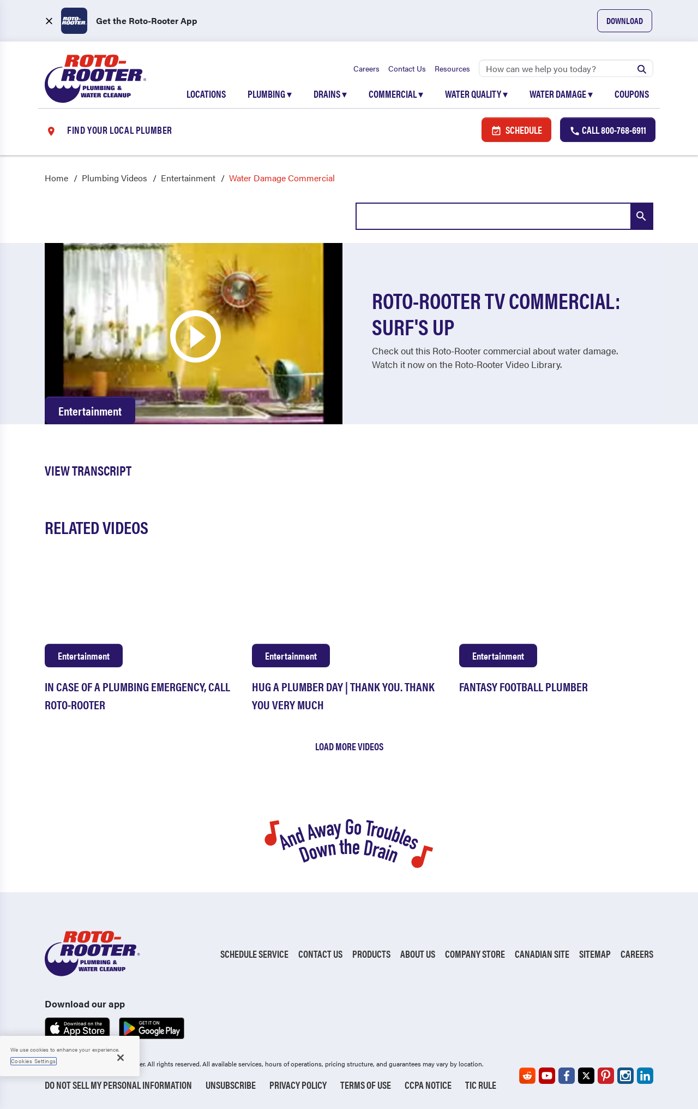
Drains (330, 93)
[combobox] (504, 216)
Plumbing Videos (114, 177)
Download (624, 20)
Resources (452, 68)
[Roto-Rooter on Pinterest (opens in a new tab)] (606, 1076)
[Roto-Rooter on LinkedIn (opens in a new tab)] (645, 1076)
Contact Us (407, 68)
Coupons (632, 93)
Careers (366, 68)
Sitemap (595, 953)
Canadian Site (542, 953)
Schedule (516, 130)
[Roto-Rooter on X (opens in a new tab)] (586, 1076)
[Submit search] (642, 68)
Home (56, 177)
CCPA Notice (428, 1085)
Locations (206, 93)
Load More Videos (349, 746)
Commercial (396, 93)
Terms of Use (365, 1085)
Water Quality (476, 93)
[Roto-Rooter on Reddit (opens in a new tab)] (527, 1076)
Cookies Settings (33, 1061)
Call (607, 129)
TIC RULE (480, 1085)
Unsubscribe (231, 1085)
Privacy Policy (298, 1085)
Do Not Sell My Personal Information (118, 1085)
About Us (417, 953)
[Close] (121, 1058)
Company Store (475, 953)
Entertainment (188, 177)
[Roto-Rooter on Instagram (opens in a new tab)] (625, 1076)
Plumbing (270, 93)
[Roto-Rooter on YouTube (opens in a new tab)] (547, 1076)
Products (371, 953)
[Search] (566, 68)
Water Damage (561, 93)
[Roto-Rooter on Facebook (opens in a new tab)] (566, 1076)
